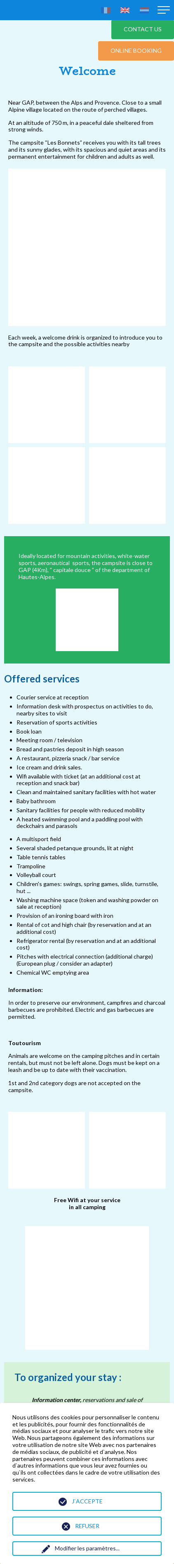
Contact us (143, 29)
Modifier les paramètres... (87, 1548)
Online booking (136, 50)
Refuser (87, 1525)
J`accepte (87, 1501)
